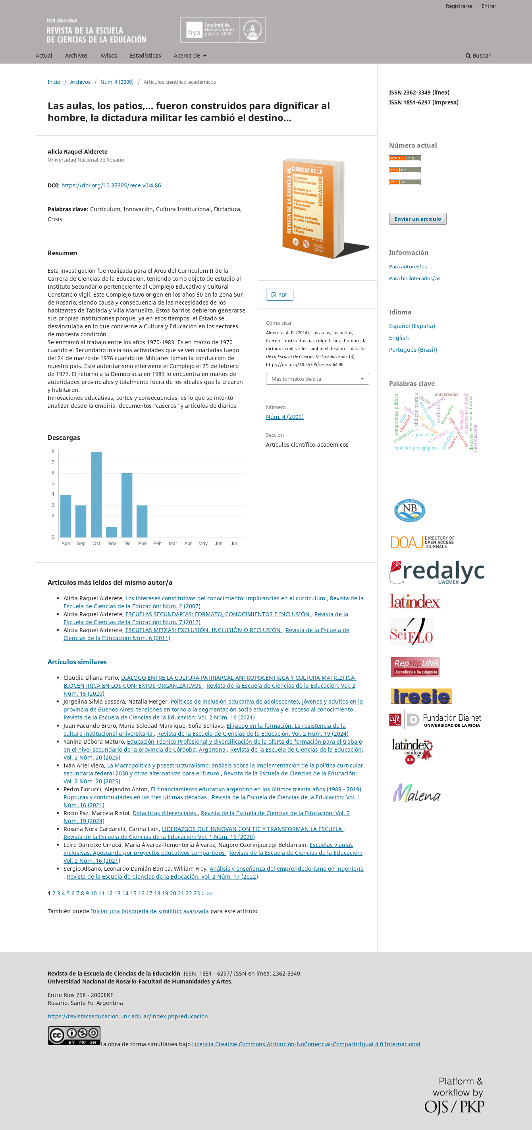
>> (209, 893)
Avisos (108, 55)
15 (133, 893)
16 (141, 893)
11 (101, 893)
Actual (44, 55)
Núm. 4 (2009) (117, 81)
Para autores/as (408, 266)
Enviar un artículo (418, 218)
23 (197, 893)
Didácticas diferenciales (165, 813)
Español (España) (412, 326)
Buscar (478, 55)
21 (181, 893)
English (399, 337)
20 (173, 893)
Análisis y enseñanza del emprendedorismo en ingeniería (287, 868)
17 (149, 893)
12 (109, 893)
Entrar (489, 6)
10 (94, 893)
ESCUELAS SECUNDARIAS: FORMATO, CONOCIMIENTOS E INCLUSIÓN (218, 614)
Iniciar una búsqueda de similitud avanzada (150, 911)
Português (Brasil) (413, 349)
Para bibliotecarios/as (414, 278)
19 (165, 893)
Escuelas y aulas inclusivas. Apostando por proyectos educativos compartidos (208, 848)
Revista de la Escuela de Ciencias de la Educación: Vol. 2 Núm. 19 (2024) (253, 733)
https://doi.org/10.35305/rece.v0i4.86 (111, 185)
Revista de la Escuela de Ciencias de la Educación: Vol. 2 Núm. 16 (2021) (159, 717)
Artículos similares (77, 662)
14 (125, 893)
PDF (282, 294)
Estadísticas (145, 55)
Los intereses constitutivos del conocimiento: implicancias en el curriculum (226, 598)
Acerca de (188, 55)
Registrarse (459, 6)
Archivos (76, 55)
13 (117, 893)
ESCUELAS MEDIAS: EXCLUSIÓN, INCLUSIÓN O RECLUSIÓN (203, 630)
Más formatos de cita (296, 378)
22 (189, 893)
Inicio (54, 81)
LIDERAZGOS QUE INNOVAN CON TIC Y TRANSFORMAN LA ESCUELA (252, 829)
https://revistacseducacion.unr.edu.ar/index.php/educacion (128, 1016)
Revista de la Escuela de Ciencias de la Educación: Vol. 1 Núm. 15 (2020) (159, 837)
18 (157, 893)
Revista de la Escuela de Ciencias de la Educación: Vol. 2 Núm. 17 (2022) (162, 876)
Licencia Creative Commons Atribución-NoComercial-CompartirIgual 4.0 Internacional (306, 1044)
